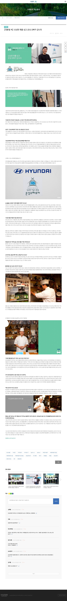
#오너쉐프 (8, 452)
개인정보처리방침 (62, 595)
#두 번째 (35, 455)
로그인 (56, 501)
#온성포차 (56, 455)
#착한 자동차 (45, 452)
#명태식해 (19, 459)
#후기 (40, 455)
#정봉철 (45, 455)
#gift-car (33, 452)
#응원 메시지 (28, 455)
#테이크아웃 (8, 459)
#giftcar (38, 452)
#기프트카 (20, 452)
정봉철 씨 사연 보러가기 (10, 438)
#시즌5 (14, 452)
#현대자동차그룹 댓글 (19, 455)
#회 (14, 459)
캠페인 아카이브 (61, 17)
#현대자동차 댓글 (53, 452)
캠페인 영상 (50, 17)
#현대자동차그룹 (9, 455)
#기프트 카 (26, 452)
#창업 (50, 455)
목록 (58, 462)
